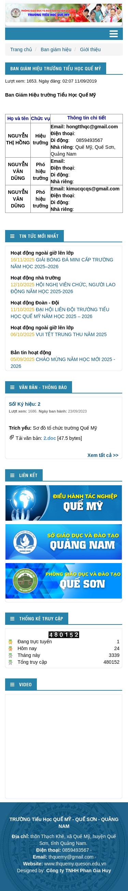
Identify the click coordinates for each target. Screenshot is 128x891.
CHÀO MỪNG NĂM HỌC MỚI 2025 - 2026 (64, 359)
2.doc (49, 438)
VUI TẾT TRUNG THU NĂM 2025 (64, 330)
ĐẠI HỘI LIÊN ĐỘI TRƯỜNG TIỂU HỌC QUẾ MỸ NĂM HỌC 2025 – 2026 (64, 309)
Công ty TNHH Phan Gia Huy (78, 870)
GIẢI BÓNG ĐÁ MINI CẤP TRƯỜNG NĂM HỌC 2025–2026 (64, 259)
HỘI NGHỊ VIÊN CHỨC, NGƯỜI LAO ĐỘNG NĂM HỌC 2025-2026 (64, 284)
